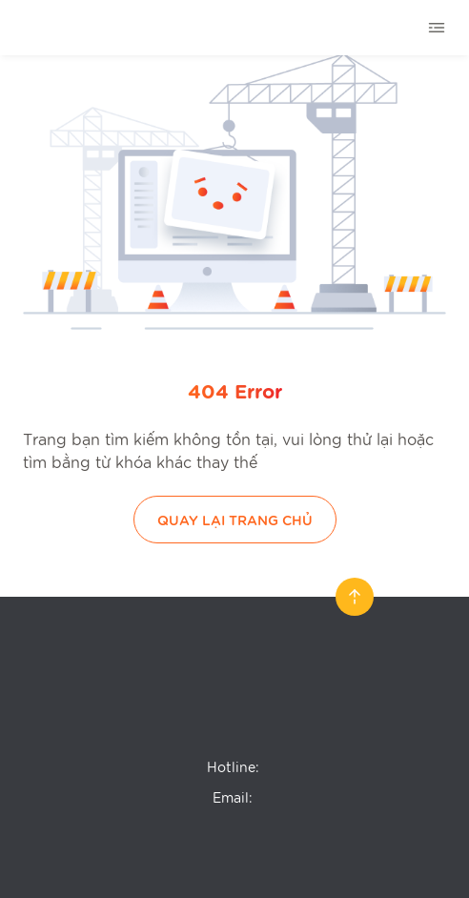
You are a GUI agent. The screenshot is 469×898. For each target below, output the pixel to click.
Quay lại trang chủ (235, 519)
